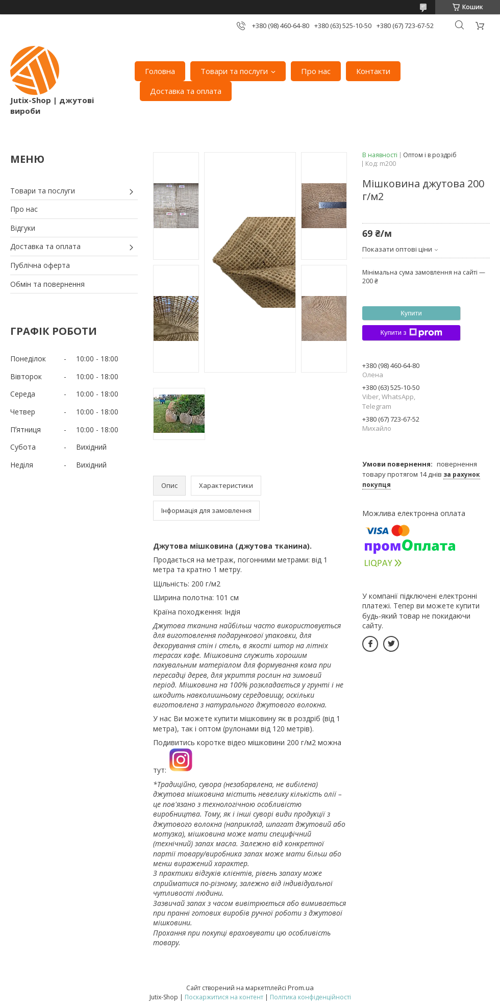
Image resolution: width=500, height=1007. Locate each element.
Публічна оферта (40, 265)
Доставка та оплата (185, 91)
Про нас (316, 71)
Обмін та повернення (47, 284)
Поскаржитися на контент (224, 997)
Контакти (373, 71)
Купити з (411, 332)
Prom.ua (301, 987)
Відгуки (22, 228)
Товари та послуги (234, 71)
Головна (160, 71)
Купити (411, 313)
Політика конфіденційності (310, 997)
